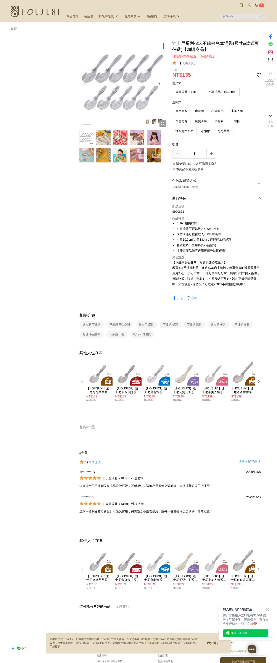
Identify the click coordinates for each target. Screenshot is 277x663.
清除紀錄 (270, 124)
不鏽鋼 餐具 (242, 324)
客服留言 (163, 655)
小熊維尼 (217, 111)
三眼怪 (235, 121)
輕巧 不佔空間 (142, 334)
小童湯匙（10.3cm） (223, 92)
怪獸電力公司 (185, 131)
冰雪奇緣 (182, 121)
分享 (177, 298)
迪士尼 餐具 (218, 324)
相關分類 (87, 315)
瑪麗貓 (219, 121)
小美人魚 (237, 111)
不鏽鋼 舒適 (170, 324)
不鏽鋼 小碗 (117, 334)
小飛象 (205, 131)
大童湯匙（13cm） (188, 92)
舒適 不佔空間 (91, 334)
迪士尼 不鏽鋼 (91, 324)
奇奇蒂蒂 (223, 131)
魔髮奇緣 (201, 121)
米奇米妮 (182, 111)
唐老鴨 (199, 111)
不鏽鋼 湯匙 (194, 324)
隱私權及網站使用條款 (109, 661)
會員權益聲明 (165, 661)
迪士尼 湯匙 (146, 324)
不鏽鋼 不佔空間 (120, 324)
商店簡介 (102, 655)
